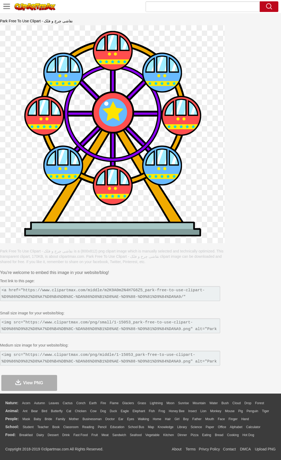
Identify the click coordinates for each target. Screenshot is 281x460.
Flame (114, 403)
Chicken (80, 411)
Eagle (125, 411)
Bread (219, 435)
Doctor (110, 419)
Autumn (39, 403)
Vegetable (152, 435)
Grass (142, 403)
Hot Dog (248, 435)
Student (28, 427)
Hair (168, 419)
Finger (232, 419)
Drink (66, 435)
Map (151, 427)
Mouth (209, 419)
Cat (68, 411)
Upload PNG (265, 449)
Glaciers (128, 403)
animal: (12, 411)
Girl (177, 419)
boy (186, 419)
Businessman (92, 419)
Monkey (215, 411)
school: (12, 427)
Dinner (182, 435)
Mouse (230, 411)
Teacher (43, 427)
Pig (240, 411)
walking (143, 419)
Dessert (53, 435)
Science (196, 427)
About (177, 449)
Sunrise (183, 403)
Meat (105, 435)
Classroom (70, 427)
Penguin (252, 411)
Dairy (40, 435)
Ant (25, 411)
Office (222, 427)
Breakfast (26, 435)
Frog (162, 411)
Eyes (130, 419)
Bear (34, 411)
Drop (247, 403)
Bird (44, 411)
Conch (81, 403)
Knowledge (165, 427)
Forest (259, 403)
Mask (26, 419)
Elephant (139, 411)
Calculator (253, 427)
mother (74, 419)
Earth (93, 403)
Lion (204, 411)
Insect (192, 411)
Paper (210, 427)
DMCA (245, 449)
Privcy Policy (209, 449)
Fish (152, 411)
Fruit (94, 435)
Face (221, 419)
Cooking (233, 435)
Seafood (136, 435)
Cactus (68, 403)
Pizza (194, 435)
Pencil (102, 427)
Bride (48, 419)
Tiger (265, 411)
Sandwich (119, 435)
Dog (103, 411)
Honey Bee (176, 411)
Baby (37, 419)
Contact (229, 449)
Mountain (199, 403)
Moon (170, 403)
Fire (103, 403)
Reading (88, 427)
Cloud (236, 403)
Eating (206, 435)
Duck (113, 411)
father (197, 419)
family (60, 419)
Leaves (54, 403)
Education (117, 427)
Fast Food (80, 435)
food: (10, 435)
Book (55, 427)
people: (12, 419)
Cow (93, 411)
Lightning (156, 403)
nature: (11, 403)
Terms (191, 449)
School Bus (136, 427)
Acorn (26, 403)
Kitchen (168, 435)
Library (182, 427)
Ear (121, 419)
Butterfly (57, 411)
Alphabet (236, 427)
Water (213, 403)
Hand (245, 419)
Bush (225, 403)
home (157, 419)
